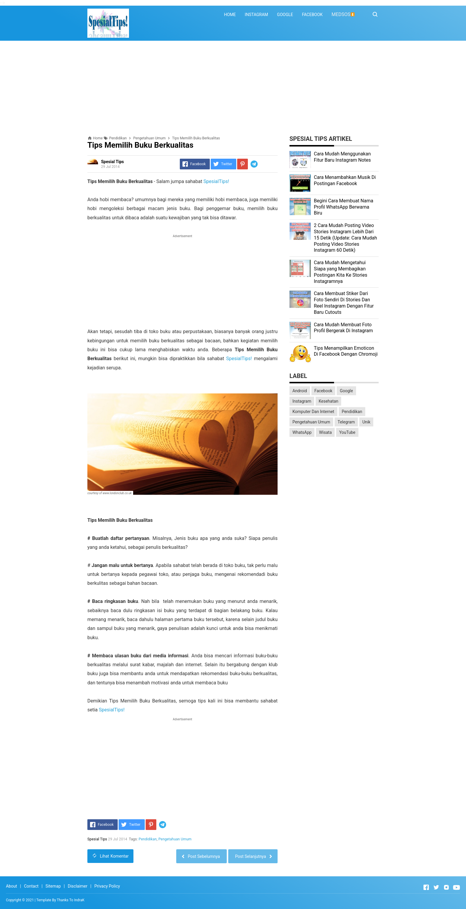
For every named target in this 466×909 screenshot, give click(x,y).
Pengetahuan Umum (174, 839)
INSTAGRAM (256, 14)
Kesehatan (328, 401)
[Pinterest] (242, 164)
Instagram (301, 401)
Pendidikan (148, 839)
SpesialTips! (216, 181)
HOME (230, 14)
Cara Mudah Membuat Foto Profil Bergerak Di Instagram (343, 328)
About (11, 886)
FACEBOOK (312, 14)
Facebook (323, 390)
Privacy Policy (107, 886)
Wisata (325, 432)
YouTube (347, 432)
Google (346, 390)
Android (299, 390)
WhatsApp (301, 432)
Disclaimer (77, 886)
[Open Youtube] (456, 887)
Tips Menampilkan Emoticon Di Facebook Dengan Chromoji (346, 351)
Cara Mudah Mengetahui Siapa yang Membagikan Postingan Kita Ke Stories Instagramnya (340, 272)
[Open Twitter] (436, 887)
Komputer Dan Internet (313, 411)
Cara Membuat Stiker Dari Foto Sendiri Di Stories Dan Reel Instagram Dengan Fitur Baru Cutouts (344, 303)
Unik (366, 422)
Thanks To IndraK (70, 900)
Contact (31, 886)
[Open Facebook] (426, 887)
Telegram (346, 422)
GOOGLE (285, 14)
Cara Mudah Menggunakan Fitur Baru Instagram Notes (342, 157)
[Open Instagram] (446, 887)
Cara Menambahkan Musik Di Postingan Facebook (345, 180)
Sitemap (53, 886)
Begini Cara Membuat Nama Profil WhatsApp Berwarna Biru (343, 207)
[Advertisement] (233, 88)
